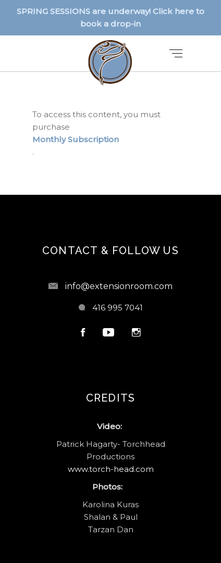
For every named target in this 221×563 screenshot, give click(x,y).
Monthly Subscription (75, 139)
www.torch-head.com (111, 469)
